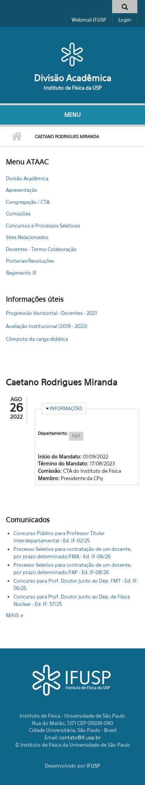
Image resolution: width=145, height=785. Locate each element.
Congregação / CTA (27, 202)
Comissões (18, 213)
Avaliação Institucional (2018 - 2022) (46, 326)
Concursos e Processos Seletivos (43, 225)
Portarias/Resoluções (30, 261)
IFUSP (93, 766)
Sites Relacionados (27, 237)
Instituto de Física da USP (73, 88)
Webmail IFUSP (89, 20)
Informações (66, 408)
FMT (76, 436)
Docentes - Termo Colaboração (41, 249)
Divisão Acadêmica (72, 78)
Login (124, 20)
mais (13, 615)
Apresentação (22, 190)
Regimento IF (21, 273)
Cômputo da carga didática (37, 339)
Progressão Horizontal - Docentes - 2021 (51, 313)
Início (16, 136)
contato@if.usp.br (80, 737)
